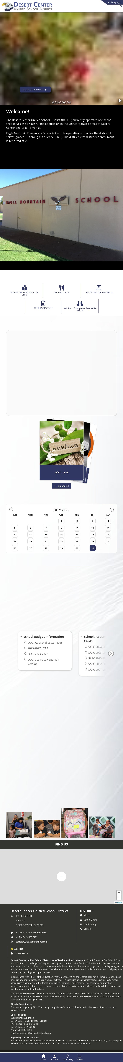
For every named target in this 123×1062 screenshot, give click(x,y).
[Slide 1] (53, 102)
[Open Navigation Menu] (80, 1057)
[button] (61, 876)
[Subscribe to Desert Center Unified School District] (17, 948)
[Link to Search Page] (120, 6)
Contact (85, 928)
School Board (88, 919)
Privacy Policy (19, 953)
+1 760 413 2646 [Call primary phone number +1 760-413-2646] (24, 932)
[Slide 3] (58, 102)
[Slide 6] (65, 102)
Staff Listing (88, 924)
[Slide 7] (68, 102)
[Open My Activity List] (67, 1057)
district (87, 911)
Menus (85, 915)
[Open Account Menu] (55, 1057)
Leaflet (118, 903)
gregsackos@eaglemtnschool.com (34, 1033)
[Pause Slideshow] (120, 100)
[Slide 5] (63, 102)
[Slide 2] (55, 102)
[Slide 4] (60, 102)
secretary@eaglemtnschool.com (32, 941)
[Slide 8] (70, 102)
